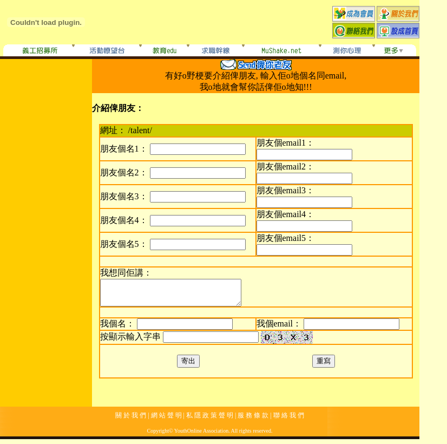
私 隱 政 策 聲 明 (209, 420)
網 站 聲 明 (166, 420)
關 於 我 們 (130, 420)
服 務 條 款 (253, 420)
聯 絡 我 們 (288, 420)
